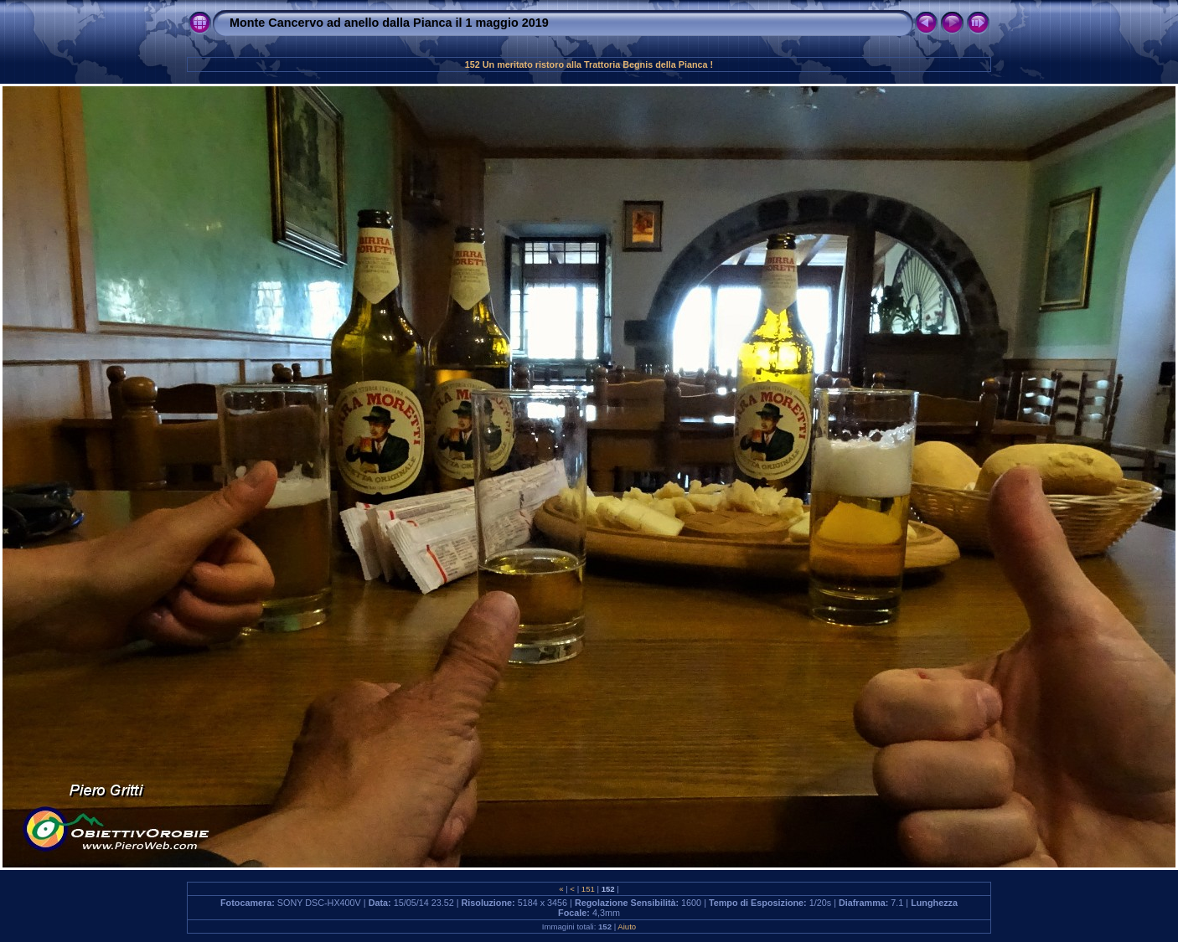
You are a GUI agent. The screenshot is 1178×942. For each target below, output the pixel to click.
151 (588, 888)
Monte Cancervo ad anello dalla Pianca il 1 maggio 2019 (389, 22)
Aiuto (626, 926)
